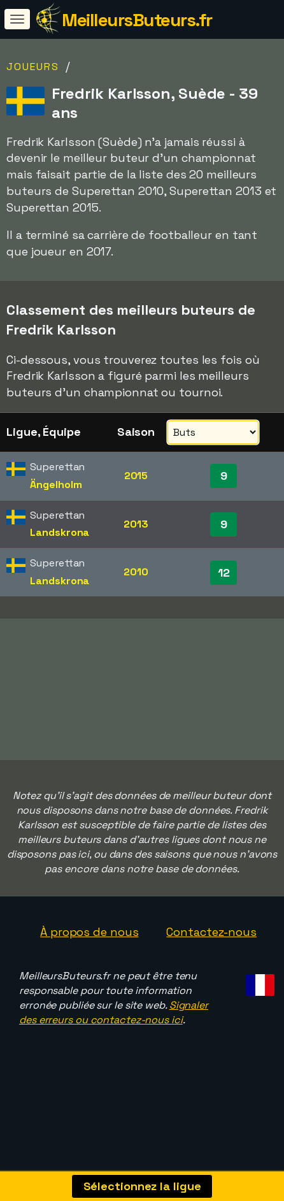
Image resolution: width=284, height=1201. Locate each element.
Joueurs (32, 66)
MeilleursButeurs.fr (137, 19)
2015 (136, 475)
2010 (136, 572)
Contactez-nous (211, 956)
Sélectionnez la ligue (142, 1186)
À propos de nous (89, 956)
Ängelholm (56, 484)
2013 (136, 524)
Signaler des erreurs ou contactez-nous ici (113, 1037)
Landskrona (59, 532)
